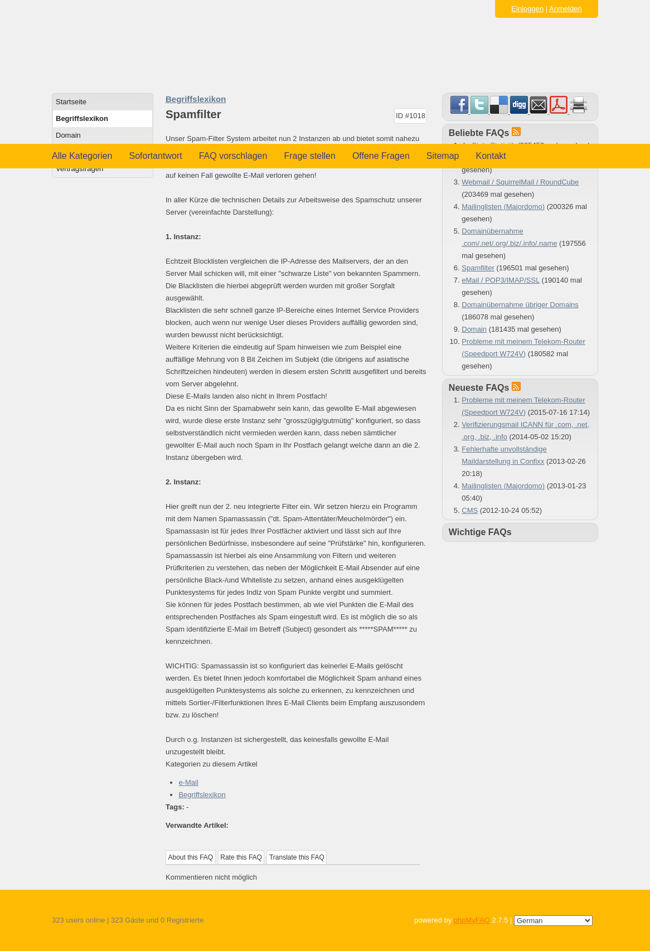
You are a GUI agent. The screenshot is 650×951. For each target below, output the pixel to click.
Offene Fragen (381, 156)
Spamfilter (478, 268)
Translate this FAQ (296, 857)
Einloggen (527, 8)
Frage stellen (310, 156)
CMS (470, 510)
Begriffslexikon (82, 118)
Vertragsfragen (79, 168)
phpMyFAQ (472, 920)
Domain (68, 135)
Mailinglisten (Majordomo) (503, 206)
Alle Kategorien (82, 156)
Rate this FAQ (241, 857)
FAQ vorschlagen (233, 156)
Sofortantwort (155, 156)
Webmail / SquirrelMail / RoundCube (520, 182)
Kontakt (491, 156)
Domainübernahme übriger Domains (520, 304)
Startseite (71, 102)
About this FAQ (191, 857)
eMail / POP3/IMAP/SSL (501, 280)
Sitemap (442, 156)
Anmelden (565, 8)
